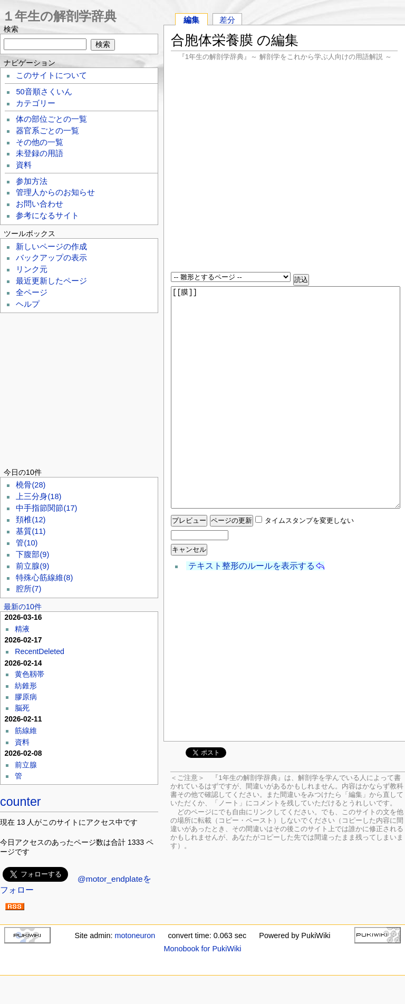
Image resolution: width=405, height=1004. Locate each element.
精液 (22, 629)
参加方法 (31, 181)
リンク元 (31, 269)
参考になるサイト (47, 215)
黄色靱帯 (29, 674)
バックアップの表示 (51, 258)
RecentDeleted (39, 651)
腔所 (28, 588)
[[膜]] (285, 397)
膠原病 (26, 697)
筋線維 (26, 730)
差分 (227, 19)
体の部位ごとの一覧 (51, 119)
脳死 (22, 708)
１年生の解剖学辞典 (59, 16)
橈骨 (30, 485)
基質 (30, 531)
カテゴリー (35, 103)
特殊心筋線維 (44, 577)
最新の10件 (23, 606)
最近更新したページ (51, 281)
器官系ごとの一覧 (47, 130)
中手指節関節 (46, 508)
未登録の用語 (39, 153)
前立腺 (32, 566)
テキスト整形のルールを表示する (251, 565)
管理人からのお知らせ (55, 192)
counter (20, 801)
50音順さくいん (44, 91)
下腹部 (32, 554)
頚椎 (30, 519)
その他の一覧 (39, 142)
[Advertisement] (284, 167)
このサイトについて (51, 75)
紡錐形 (26, 685)
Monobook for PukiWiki (202, 948)
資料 (24, 165)
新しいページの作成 (51, 246)
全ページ (31, 292)
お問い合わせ (39, 204)
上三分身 (38, 496)
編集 (191, 19)
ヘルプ (28, 304)
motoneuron (134, 935)
